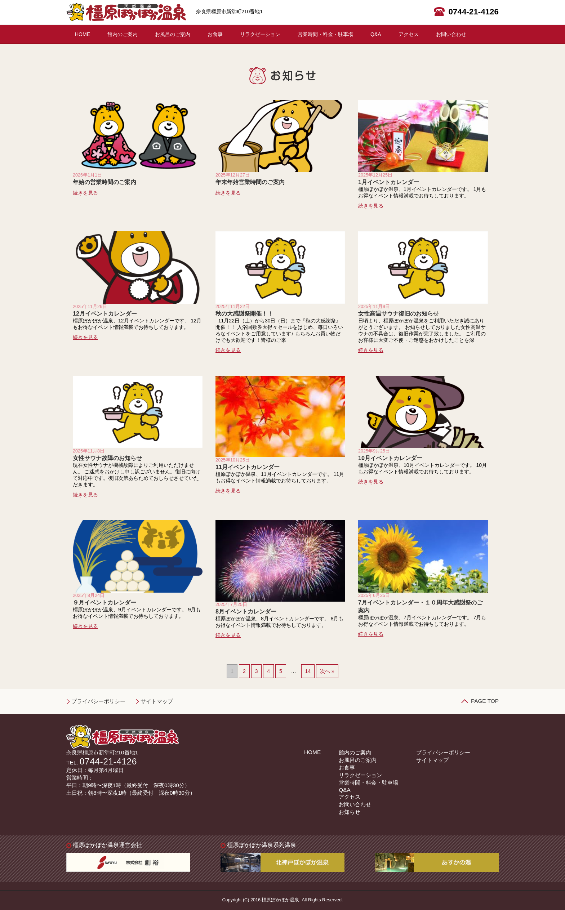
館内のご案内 (122, 34)
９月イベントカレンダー (104, 602)
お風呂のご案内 (172, 34)
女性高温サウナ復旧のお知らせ (398, 313)
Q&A (375, 34)
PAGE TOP (485, 701)
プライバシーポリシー (98, 701)
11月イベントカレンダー (247, 467)
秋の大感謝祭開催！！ (244, 313)
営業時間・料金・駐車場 (325, 34)
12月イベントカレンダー (105, 313)
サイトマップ (157, 701)
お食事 (215, 34)
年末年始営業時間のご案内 (250, 182)
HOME (82, 34)
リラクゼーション (260, 34)
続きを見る (85, 193)
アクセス (409, 34)
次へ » (327, 671)
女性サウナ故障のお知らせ (107, 458)
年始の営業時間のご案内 (104, 182)
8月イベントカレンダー (245, 611)
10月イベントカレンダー (390, 458)
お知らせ (349, 812)
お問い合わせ (451, 34)
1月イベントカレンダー (388, 182)
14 (308, 671)
